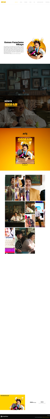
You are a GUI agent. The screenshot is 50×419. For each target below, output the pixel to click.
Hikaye (21, 2)
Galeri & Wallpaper (40, 2)
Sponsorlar (47, 2)
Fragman (25, 2)
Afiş (34, 2)
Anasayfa (16, 2)
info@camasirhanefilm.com (45, 417)
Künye (30, 2)
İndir (25, 164)
